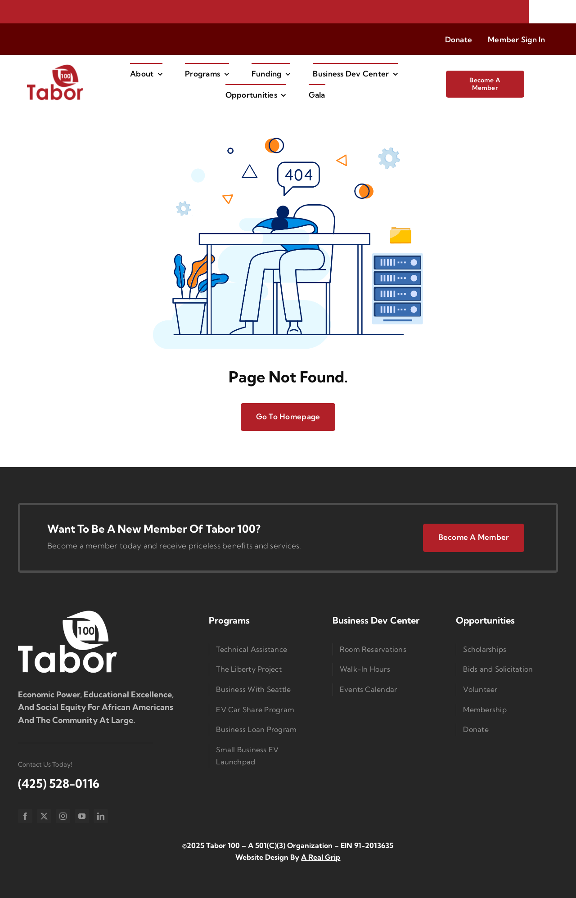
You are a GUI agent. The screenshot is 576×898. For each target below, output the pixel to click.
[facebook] (25, 816)
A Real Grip (320, 857)
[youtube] (82, 816)
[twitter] (44, 816)
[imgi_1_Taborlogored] (55, 67)
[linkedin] (101, 816)
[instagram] (63, 816)
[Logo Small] (67, 612)
